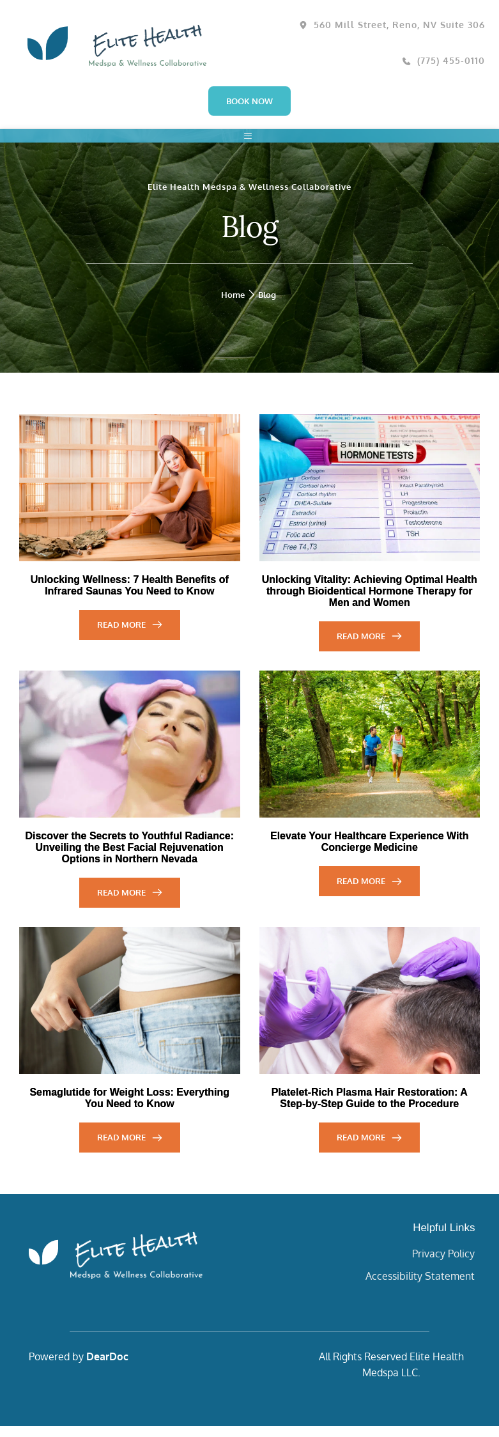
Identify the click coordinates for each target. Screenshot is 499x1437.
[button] (250, 141)
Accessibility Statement (420, 1286)
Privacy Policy (443, 1264)
